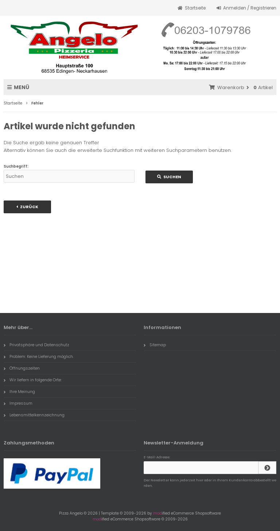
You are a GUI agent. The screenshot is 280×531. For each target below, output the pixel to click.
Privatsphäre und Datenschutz (36, 345)
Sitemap (155, 345)
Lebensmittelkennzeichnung (34, 415)
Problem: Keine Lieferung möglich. (39, 356)
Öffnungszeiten (22, 368)
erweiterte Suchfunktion (105, 150)
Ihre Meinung (19, 391)
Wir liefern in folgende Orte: (33, 380)
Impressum (18, 403)
